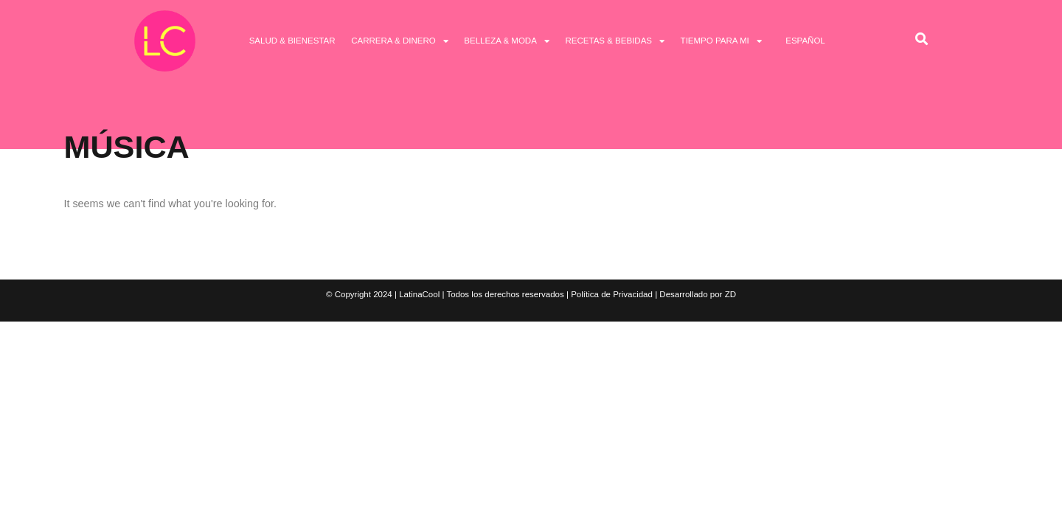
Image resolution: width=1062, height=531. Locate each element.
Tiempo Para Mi (721, 41)
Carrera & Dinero (399, 41)
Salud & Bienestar (292, 40)
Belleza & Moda (506, 41)
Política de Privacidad (612, 294)
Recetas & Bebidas (614, 41)
